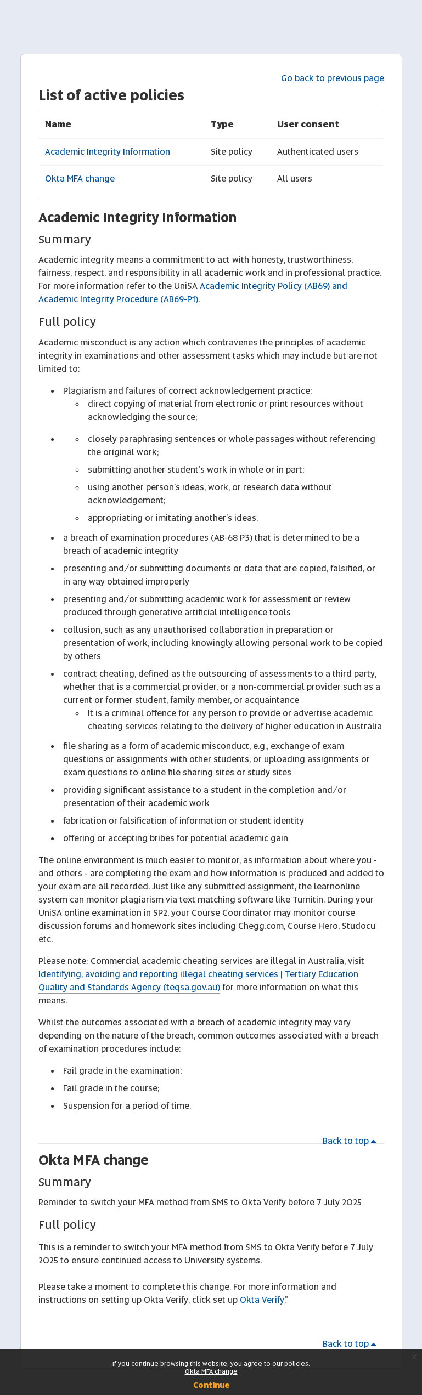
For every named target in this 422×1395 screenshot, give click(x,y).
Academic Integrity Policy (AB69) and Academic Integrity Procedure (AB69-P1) (192, 292)
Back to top (351, 1141)
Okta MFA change (80, 178)
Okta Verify (262, 1300)
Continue (211, 1385)
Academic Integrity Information (107, 151)
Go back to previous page (332, 78)
